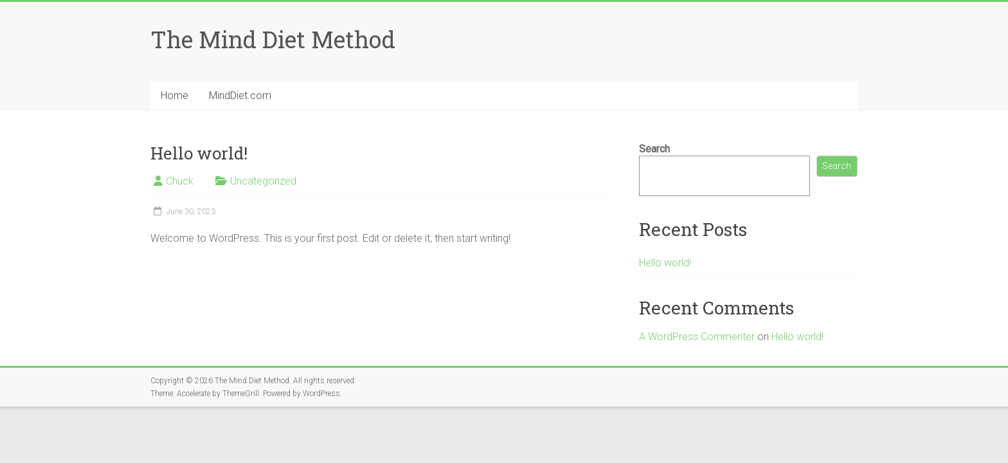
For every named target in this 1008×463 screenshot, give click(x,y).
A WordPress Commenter (697, 337)
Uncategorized (263, 181)
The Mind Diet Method (272, 39)
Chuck (180, 181)
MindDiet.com (240, 95)
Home (174, 95)
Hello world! (665, 263)
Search (654, 149)
